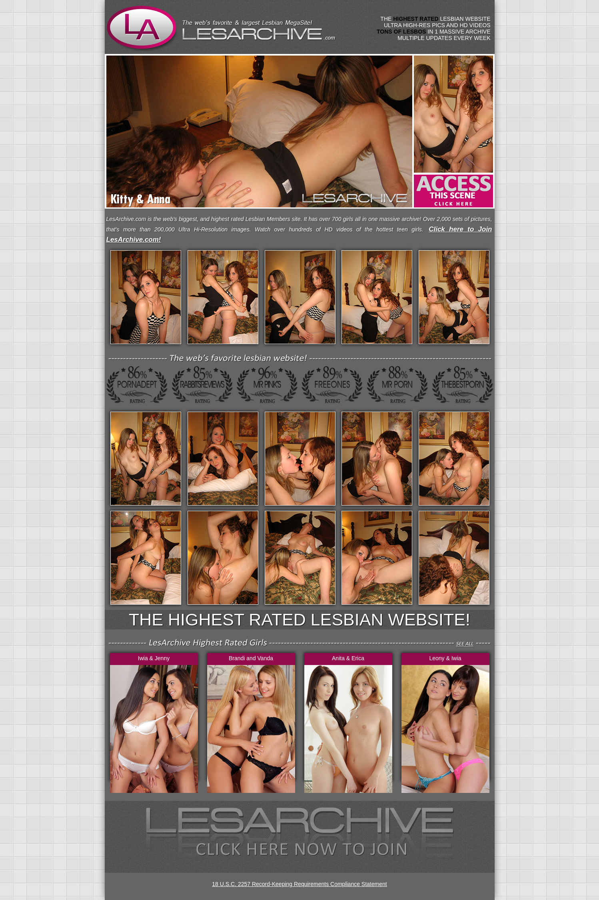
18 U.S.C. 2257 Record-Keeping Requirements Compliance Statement (299, 884)
